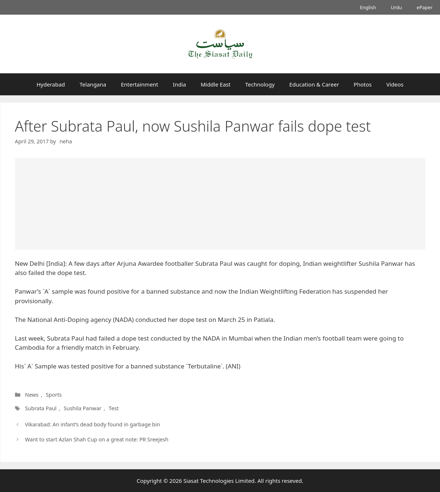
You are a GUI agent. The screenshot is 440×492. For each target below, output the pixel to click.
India (179, 84)
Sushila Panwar (82, 408)
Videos (394, 84)
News (31, 394)
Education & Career (314, 84)
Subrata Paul (40, 408)
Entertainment (139, 84)
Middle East (216, 84)
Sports (54, 394)
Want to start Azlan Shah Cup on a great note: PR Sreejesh (97, 439)
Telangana (93, 84)
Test (113, 408)
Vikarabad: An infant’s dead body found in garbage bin (92, 424)
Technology (259, 84)
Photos (362, 84)
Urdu (396, 7)
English (368, 7)
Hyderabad (51, 84)
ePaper (424, 7)
